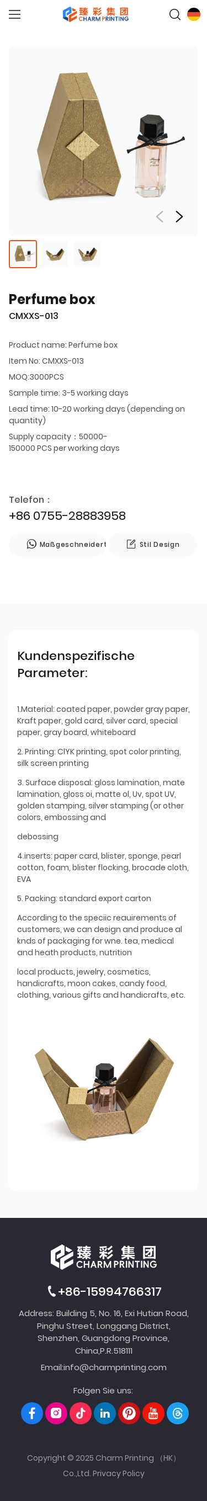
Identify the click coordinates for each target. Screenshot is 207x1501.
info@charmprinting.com (115, 1367)
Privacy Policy (119, 1473)
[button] (179, 217)
